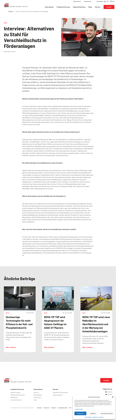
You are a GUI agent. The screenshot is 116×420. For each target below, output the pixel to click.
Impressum (101, 417)
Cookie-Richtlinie (88, 417)
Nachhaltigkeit (38, 395)
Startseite (10, 11)
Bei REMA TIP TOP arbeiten (60, 392)
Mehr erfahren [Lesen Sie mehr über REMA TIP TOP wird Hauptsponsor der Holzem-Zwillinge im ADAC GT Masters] (49, 347)
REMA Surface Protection (18, 395)
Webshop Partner (77, 1)
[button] (113, 397)
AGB (70, 407)
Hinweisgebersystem (63, 407)
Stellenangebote (57, 395)
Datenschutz (95, 417)
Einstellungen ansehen (107, 413)
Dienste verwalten (79, 409)
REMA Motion (14, 397)
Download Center (87, 1)
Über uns (36, 392)
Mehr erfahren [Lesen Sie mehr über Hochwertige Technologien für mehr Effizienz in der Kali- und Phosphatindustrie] (11, 347)
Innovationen (37, 397)
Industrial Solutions (16, 400)
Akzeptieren (80, 413)
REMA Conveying (15, 392)
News (5, 22)
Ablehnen (93, 413)
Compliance (53, 407)
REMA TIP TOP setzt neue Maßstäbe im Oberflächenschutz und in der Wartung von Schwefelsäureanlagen (96, 324)
